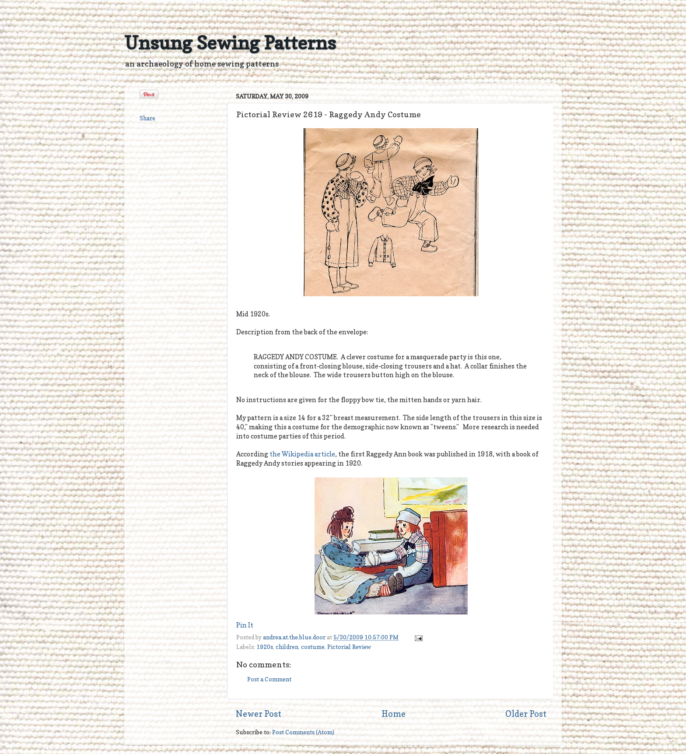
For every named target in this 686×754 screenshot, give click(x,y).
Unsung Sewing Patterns (230, 43)
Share (147, 118)
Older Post (525, 714)
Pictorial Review (349, 646)
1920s (264, 646)
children (287, 646)
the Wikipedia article (302, 454)
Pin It (244, 625)
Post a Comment (269, 679)
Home (394, 714)
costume (313, 646)
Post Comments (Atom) (303, 732)
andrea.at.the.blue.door (295, 637)
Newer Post (258, 714)
